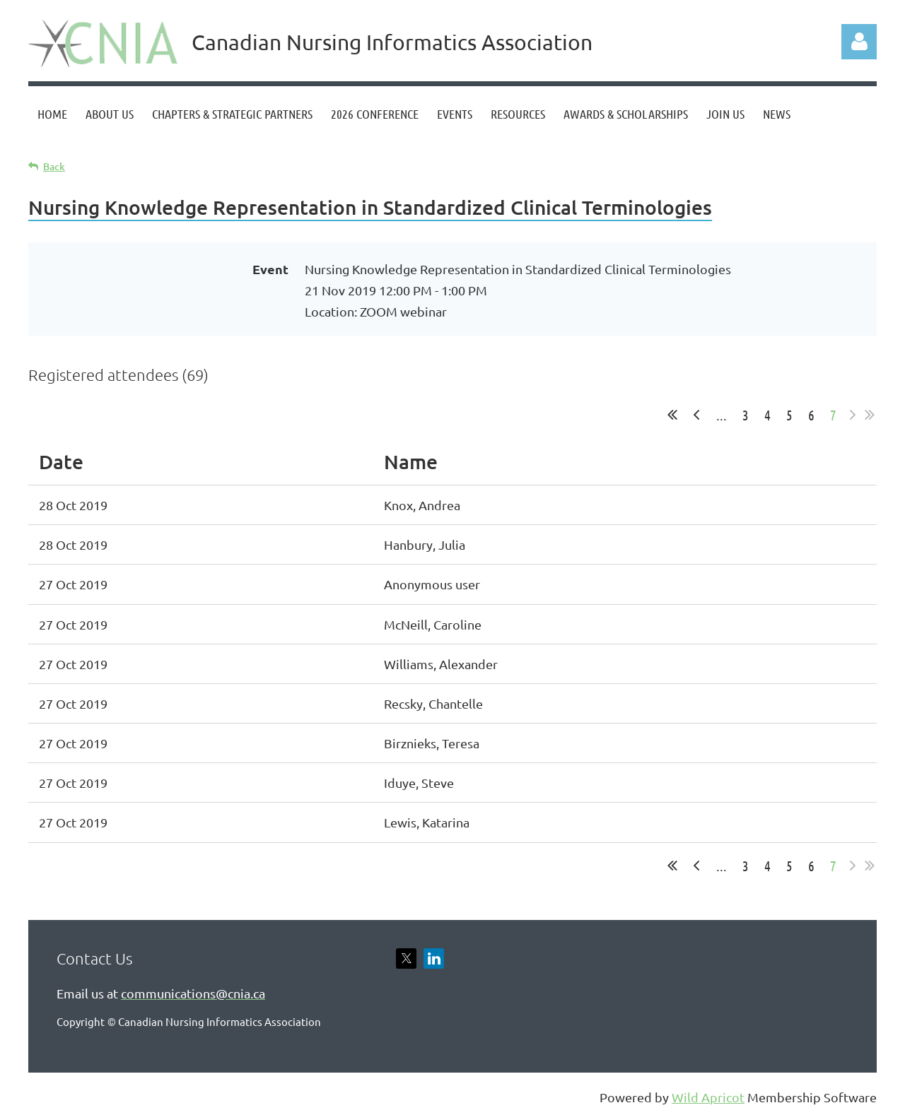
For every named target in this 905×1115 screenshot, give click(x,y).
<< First (672, 414)
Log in (859, 41)
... (721, 414)
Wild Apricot (708, 1097)
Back (54, 166)
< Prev (696, 414)
